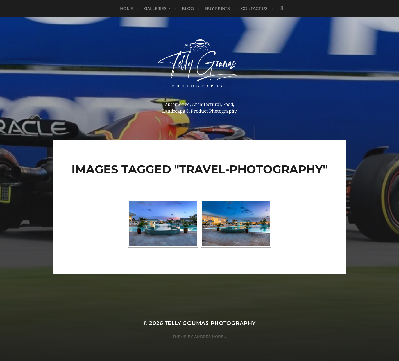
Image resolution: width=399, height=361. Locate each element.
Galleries (155, 8)
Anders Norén (210, 336)
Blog (188, 8)
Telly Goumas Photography (210, 323)
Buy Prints (217, 8)
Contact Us (254, 8)
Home (126, 8)
